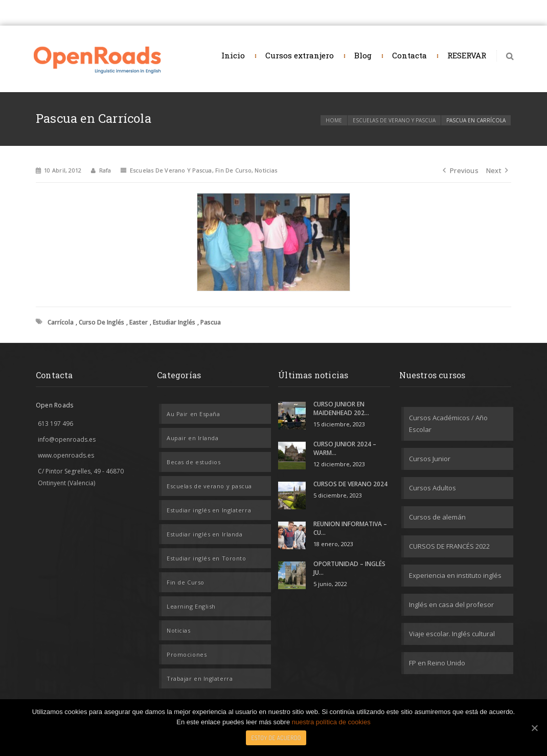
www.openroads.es (66, 455)
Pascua (210, 322)
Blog (363, 55)
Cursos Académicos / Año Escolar (448, 423)
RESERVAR (466, 55)
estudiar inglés (174, 322)
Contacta (409, 55)
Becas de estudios (193, 462)
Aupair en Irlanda (192, 438)
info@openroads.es (67, 439)
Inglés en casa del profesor (451, 604)
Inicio (233, 55)
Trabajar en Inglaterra (200, 678)
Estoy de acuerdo (276, 738)
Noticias (266, 170)
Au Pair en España (193, 414)
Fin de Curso (233, 170)
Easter (138, 322)
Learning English (191, 606)
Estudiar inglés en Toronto (206, 558)
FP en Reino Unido (437, 662)
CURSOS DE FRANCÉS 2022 (449, 546)
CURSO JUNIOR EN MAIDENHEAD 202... (341, 408)
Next (497, 170)
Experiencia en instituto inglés (455, 575)
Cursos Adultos (432, 487)
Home (334, 120)
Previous (460, 170)
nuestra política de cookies (331, 722)
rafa (105, 170)
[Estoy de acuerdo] (534, 728)
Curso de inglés (101, 322)
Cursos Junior (429, 458)
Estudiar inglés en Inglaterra (209, 510)
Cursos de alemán (437, 517)
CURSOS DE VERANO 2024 (350, 484)
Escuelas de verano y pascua (394, 120)
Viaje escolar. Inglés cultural (452, 633)
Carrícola (61, 322)
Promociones (187, 654)
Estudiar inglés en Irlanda (204, 534)
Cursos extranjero (299, 55)
